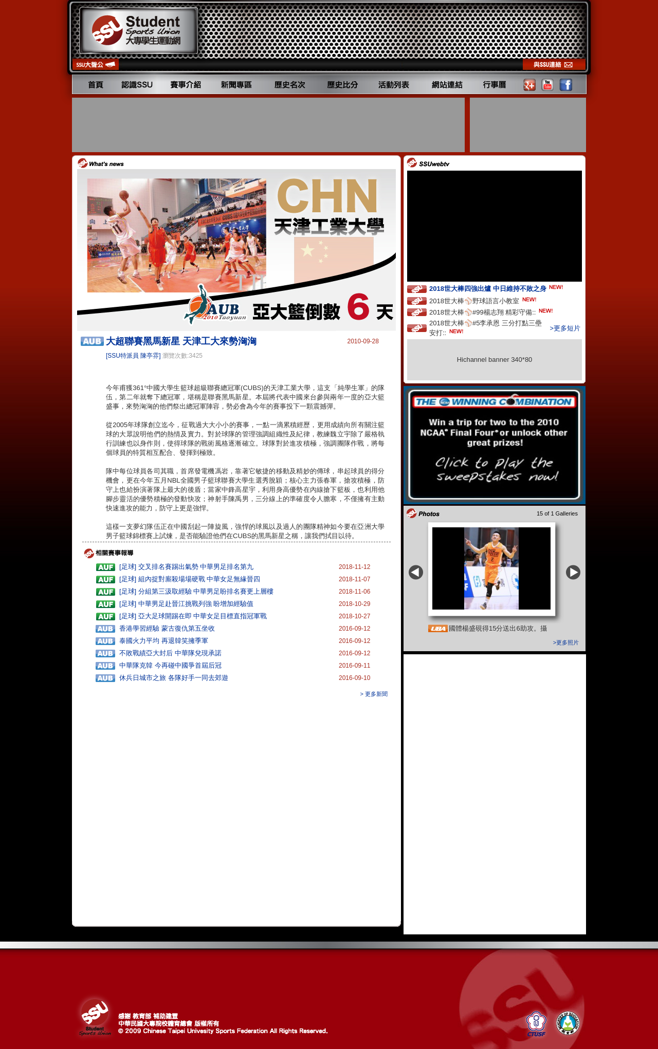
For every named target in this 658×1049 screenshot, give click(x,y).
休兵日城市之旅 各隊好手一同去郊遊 (173, 678)
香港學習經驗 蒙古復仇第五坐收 (167, 628)
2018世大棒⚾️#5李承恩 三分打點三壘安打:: (485, 328)
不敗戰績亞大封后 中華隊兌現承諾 (170, 653)
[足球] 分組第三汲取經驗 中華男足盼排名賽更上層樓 (196, 591)
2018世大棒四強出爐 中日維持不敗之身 (497, 288)
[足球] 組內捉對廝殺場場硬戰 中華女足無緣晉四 (189, 579)
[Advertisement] (269, 125)
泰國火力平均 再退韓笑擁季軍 (163, 641)
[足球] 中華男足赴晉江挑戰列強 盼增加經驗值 (186, 604)
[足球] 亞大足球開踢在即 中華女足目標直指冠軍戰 (193, 616)
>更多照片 (566, 642)
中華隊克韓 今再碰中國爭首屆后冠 (170, 665)
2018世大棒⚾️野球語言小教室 (483, 300)
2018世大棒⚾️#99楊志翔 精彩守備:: (492, 311)
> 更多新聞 (374, 694)
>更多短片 (565, 328)
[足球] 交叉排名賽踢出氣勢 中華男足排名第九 (186, 566)
